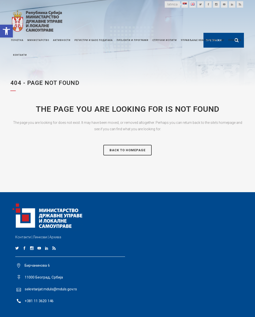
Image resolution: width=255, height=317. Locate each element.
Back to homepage (127, 150)
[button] (6, 31)
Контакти (23, 237)
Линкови (40, 237)
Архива (55, 237)
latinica (172, 4)
